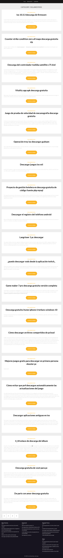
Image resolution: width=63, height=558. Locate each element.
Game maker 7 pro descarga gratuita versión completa (31, 285)
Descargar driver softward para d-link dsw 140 (30, 527)
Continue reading (31, 26)
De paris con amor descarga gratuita (31, 493)
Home (25, 1)
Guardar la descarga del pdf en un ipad (49, 528)
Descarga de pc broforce (26, 535)
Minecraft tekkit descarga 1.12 (28, 525)
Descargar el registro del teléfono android (31, 214)
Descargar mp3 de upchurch (47, 549)
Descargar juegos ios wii (31, 164)
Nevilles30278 (29, 1)
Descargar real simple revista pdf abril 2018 (10, 536)
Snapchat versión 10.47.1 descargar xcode (50, 544)
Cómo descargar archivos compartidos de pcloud (31, 332)
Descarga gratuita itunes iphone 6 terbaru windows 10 (31, 309)
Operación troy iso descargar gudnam (31, 141)
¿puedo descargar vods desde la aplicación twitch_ (31, 261)
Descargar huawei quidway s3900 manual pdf (50, 530)
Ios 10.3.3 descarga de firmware (31, 14)
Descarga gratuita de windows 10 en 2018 (50, 551)
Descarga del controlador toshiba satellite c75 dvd (31, 64)
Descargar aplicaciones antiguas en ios (31, 415)
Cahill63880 (36, 1)
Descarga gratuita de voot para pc (31, 468)
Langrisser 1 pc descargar (31, 237)
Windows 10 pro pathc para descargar (9, 534)
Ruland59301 (31, 12)
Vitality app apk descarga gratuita (31, 90)
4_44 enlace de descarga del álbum (31, 441)
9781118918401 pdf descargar (48, 535)
